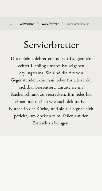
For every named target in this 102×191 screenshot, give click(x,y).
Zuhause (27, 23)
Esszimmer (50, 23)
